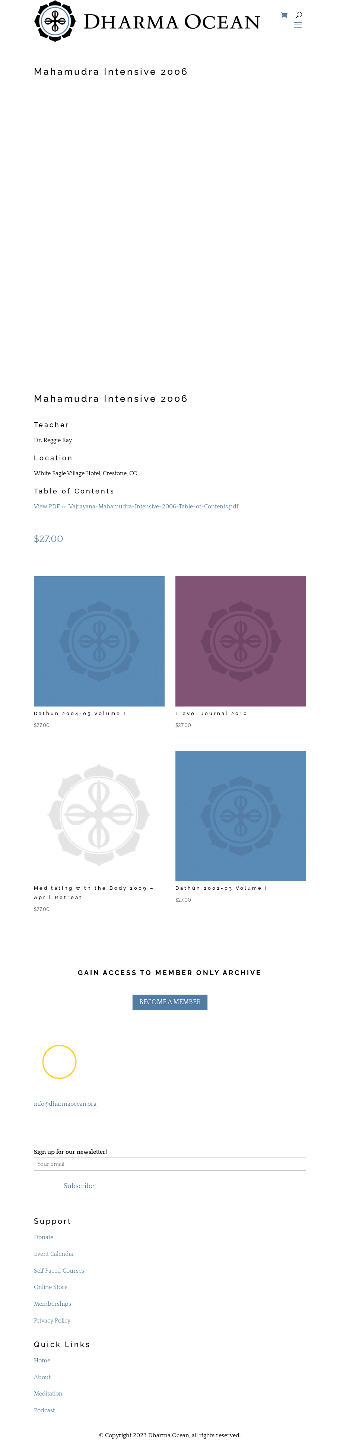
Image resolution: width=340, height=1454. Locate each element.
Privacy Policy (52, 1320)
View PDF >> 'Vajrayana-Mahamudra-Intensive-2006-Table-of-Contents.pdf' (136, 506)
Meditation (48, 1393)
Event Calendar (54, 1254)
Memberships (52, 1304)
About (42, 1377)
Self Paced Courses (59, 1270)
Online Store (50, 1287)
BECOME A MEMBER (170, 1002)
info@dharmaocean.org (65, 1104)
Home (42, 1360)
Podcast (44, 1410)
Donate (43, 1237)
